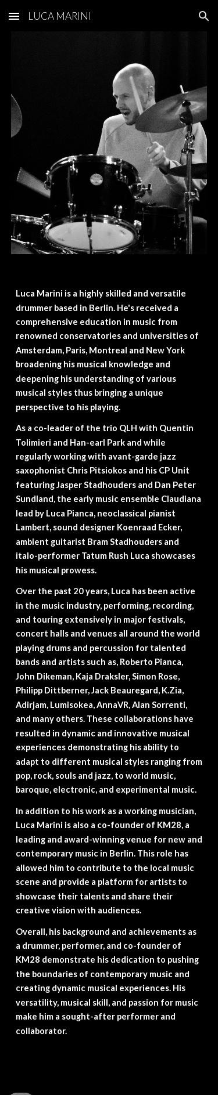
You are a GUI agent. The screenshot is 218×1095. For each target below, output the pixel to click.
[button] (14, 16)
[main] (109, 673)
